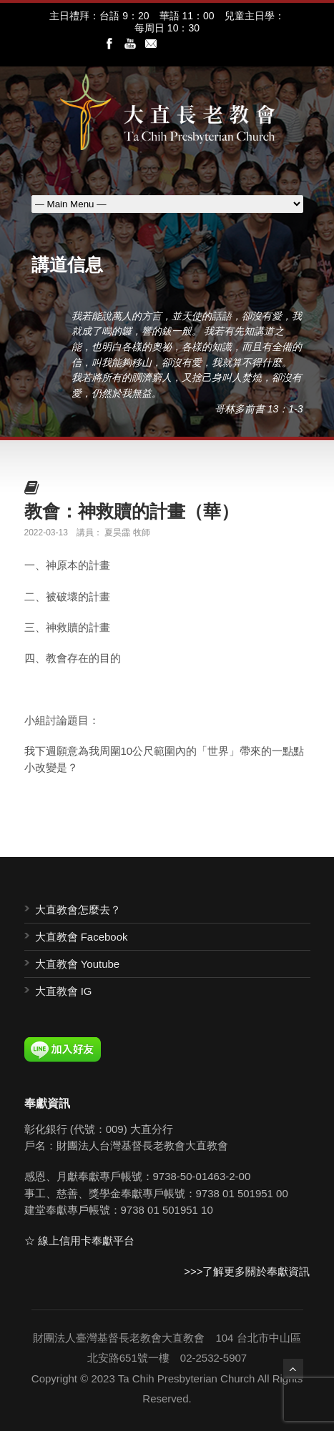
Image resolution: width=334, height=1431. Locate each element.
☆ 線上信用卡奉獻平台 (79, 1240)
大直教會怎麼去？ (78, 909)
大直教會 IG (63, 991)
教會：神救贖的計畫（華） (131, 511)
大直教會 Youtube (77, 964)
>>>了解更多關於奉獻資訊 (247, 1271)
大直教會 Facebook (81, 937)
